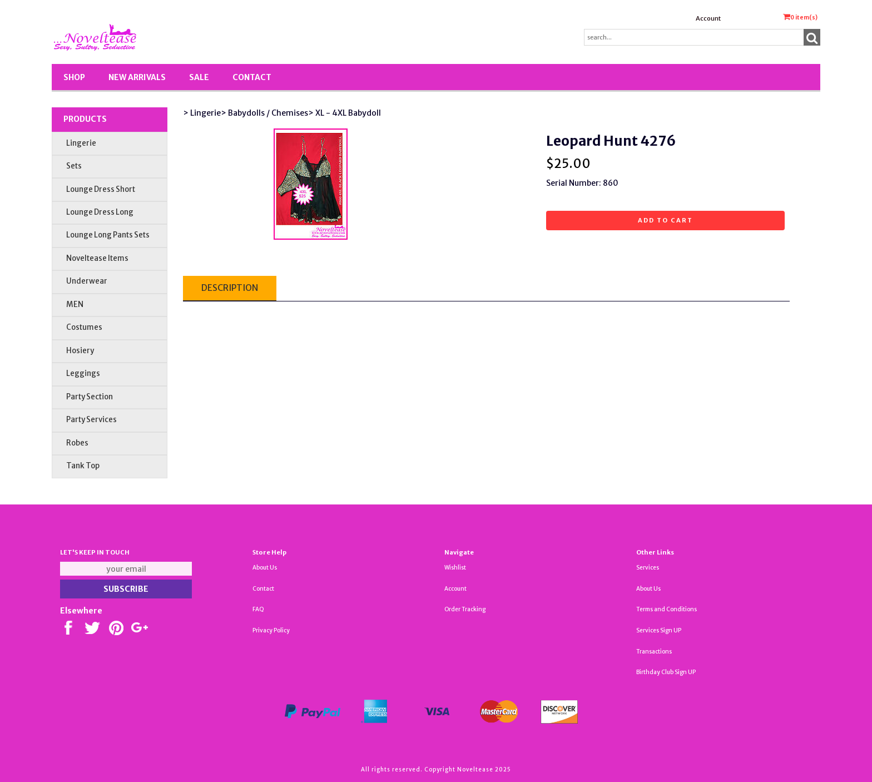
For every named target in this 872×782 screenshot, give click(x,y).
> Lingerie (202, 113)
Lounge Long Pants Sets (108, 235)
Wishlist (455, 567)
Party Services (91, 419)
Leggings (83, 373)
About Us (264, 567)
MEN (74, 304)
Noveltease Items (97, 258)
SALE (199, 77)
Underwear (86, 281)
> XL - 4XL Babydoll (344, 113)
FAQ (258, 609)
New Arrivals (137, 77)
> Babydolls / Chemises (264, 113)
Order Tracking (464, 609)
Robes (77, 443)
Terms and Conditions (666, 609)
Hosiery (80, 350)
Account (708, 18)
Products (85, 119)
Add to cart (665, 220)
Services (647, 567)
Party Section (89, 397)
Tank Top (83, 466)
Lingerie (81, 143)
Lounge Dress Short (100, 189)
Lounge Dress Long (99, 212)
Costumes (84, 327)
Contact (251, 77)
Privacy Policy (271, 630)
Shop (74, 77)
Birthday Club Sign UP (666, 672)
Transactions (654, 651)
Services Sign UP (658, 630)
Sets (74, 166)
